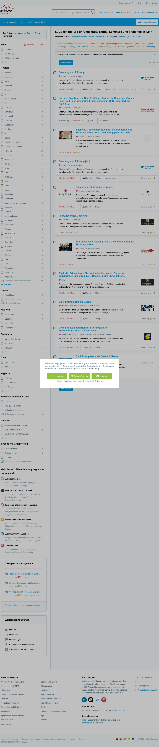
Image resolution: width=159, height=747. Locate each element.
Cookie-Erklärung (96, 381)
